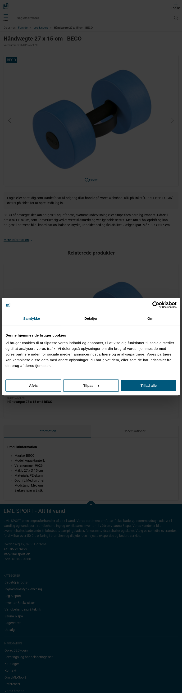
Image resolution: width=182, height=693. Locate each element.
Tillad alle (149, 385)
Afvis (33, 385)
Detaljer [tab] (91, 318)
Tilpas (91, 385)
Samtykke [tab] (31, 318)
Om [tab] (150, 318)
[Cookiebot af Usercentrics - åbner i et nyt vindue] (156, 304)
